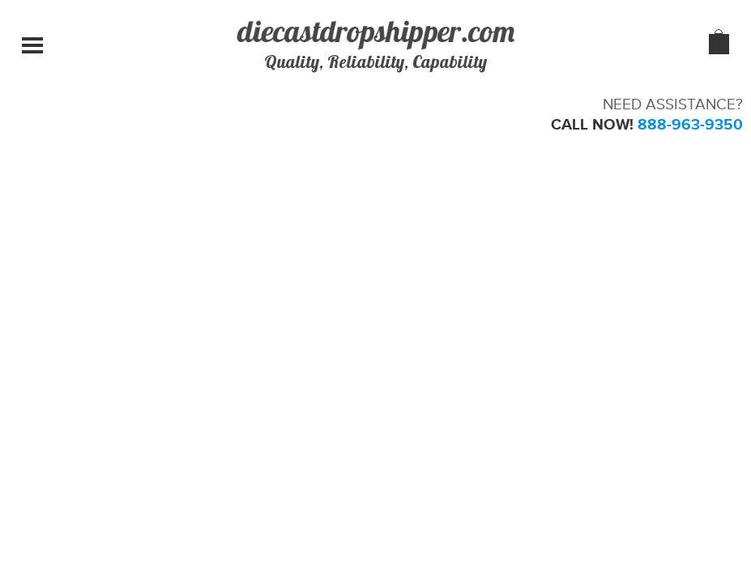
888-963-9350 (690, 124)
